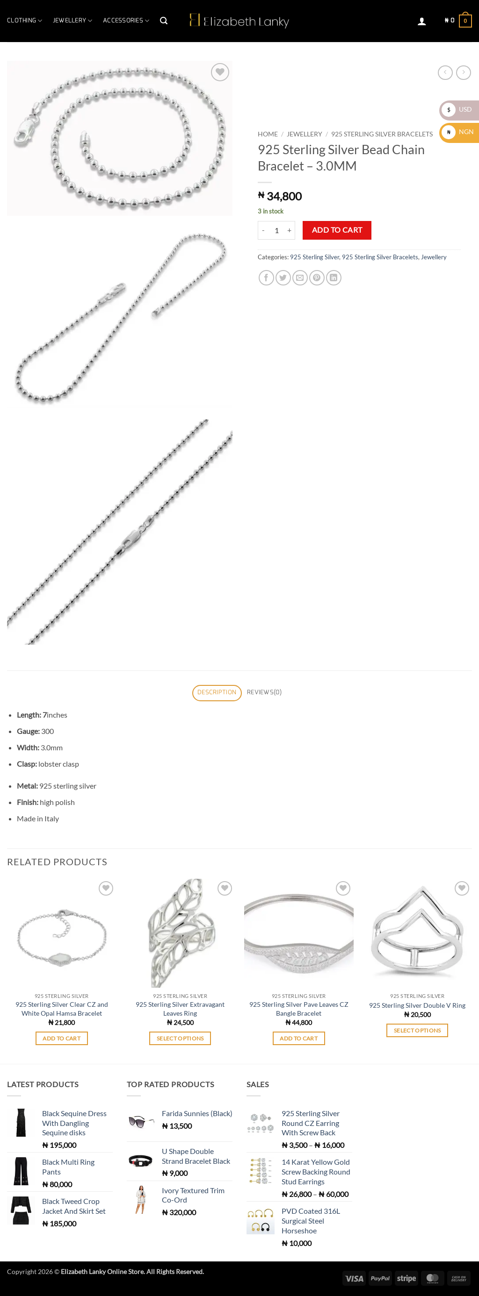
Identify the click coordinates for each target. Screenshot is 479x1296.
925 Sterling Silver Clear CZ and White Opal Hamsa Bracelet (61, 1008)
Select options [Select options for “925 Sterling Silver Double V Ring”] (417, 1030)
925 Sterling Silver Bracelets (382, 134)
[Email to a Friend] (300, 277)
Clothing (25, 21)
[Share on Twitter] (283, 277)
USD (457, 109)
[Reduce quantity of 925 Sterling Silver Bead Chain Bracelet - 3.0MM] (263, 230)
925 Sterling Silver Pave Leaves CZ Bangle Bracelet (298, 1008)
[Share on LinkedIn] (333, 277)
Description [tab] (216, 693)
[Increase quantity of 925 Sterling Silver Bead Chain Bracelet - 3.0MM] (289, 230)
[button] (163, 21)
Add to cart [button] (61, 1038)
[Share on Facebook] (266, 277)
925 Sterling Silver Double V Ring (417, 1005)
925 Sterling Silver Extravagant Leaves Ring (180, 1008)
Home (268, 134)
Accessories (126, 21)
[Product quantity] (276, 230)
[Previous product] (463, 72)
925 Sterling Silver (314, 257)
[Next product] (445, 72)
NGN (458, 131)
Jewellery (73, 21)
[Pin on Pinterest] (317, 277)
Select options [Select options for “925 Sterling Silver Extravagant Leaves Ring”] (180, 1038)
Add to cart (337, 230)
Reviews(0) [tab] (264, 693)
